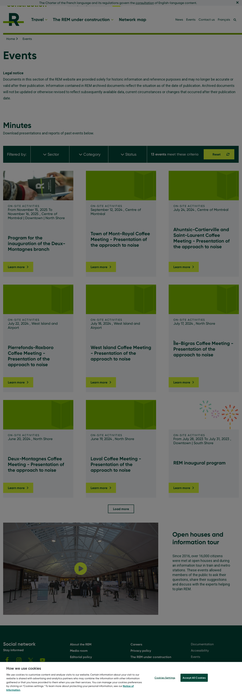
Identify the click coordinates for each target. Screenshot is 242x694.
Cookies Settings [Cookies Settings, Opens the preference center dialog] (165, 683)
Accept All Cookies (194, 683)
